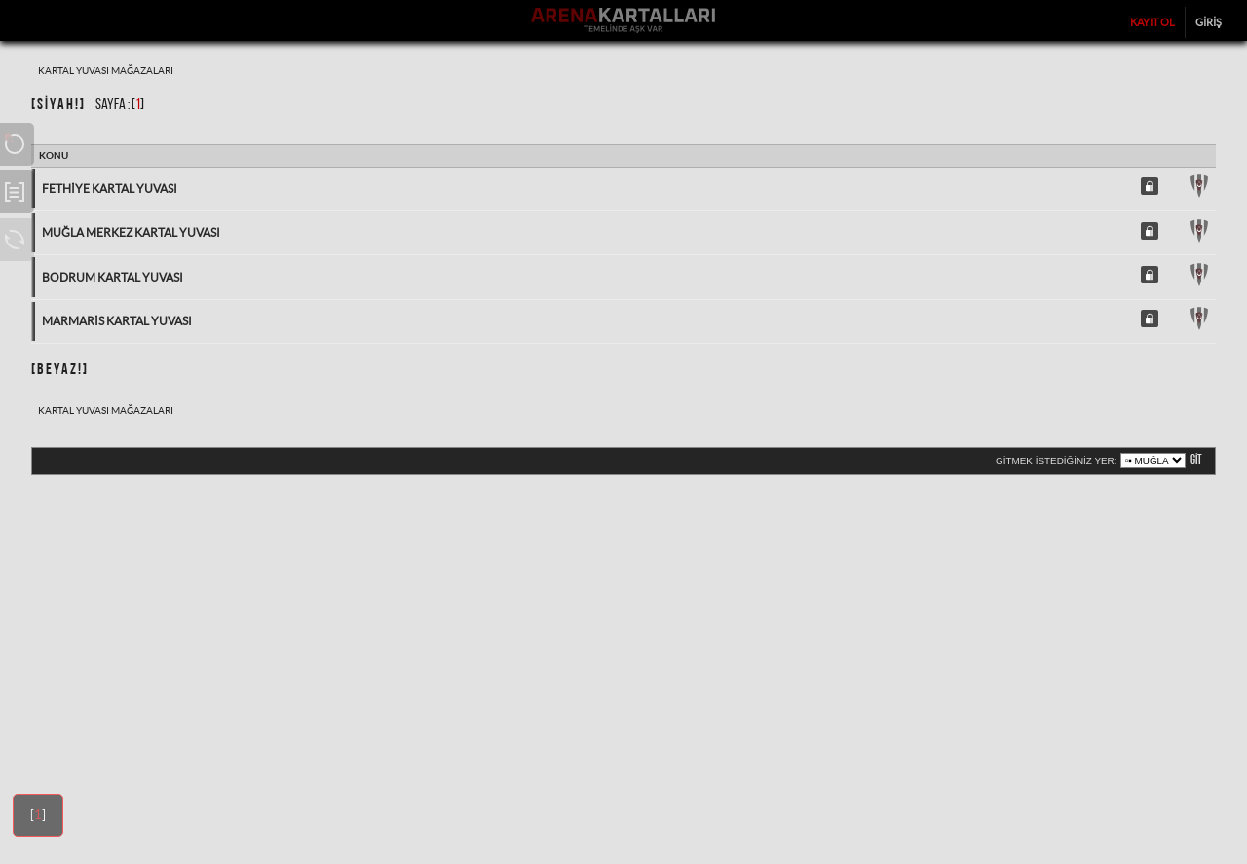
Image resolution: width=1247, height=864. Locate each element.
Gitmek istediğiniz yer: (1056, 460)
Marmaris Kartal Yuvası (117, 321)
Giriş (1208, 22)
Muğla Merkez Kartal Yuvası (131, 232)
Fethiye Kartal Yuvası (109, 188)
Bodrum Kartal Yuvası (112, 277)
